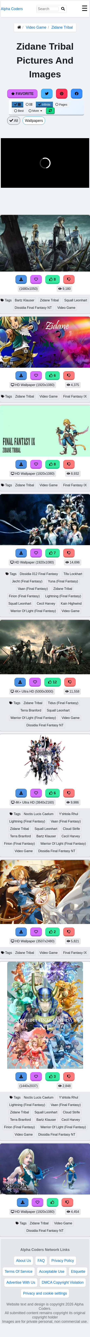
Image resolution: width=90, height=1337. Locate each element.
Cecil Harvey (46, 603)
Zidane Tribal (62, 27)
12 (52, 682)
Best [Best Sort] (19, 110)
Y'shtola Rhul (68, 814)
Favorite (22, 94)
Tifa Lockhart (72, 574)
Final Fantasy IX (75, 396)
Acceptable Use (51, 1271)
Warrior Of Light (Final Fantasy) (33, 611)
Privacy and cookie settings (45, 1293)
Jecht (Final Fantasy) (27, 581)
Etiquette (78, 1271)
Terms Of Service (19, 1271)
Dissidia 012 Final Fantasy (39, 574)
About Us (23, 1261)
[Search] (63, 9)
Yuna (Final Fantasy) (63, 581)
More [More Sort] (36, 110)
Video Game (36, 27)
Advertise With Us (20, 1282)
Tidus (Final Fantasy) (63, 703)
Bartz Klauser (24, 300)
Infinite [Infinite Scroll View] (44, 104)
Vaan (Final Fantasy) (33, 588)
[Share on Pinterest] (62, 94)
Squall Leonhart (75, 300)
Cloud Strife (71, 829)
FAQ (41, 1261)
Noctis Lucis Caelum (38, 814)
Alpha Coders (12, 9)
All (13, 121)
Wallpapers (34, 121)
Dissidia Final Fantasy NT (33, 307)
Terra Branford (30, 710)
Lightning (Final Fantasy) (63, 596)
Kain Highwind (71, 603)
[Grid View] (17, 104)
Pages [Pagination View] (61, 104)
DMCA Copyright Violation (63, 1282)
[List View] (29, 104)
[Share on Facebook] (76, 94)
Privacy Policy (62, 1261)
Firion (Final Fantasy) (24, 596)
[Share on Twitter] (47, 94)
